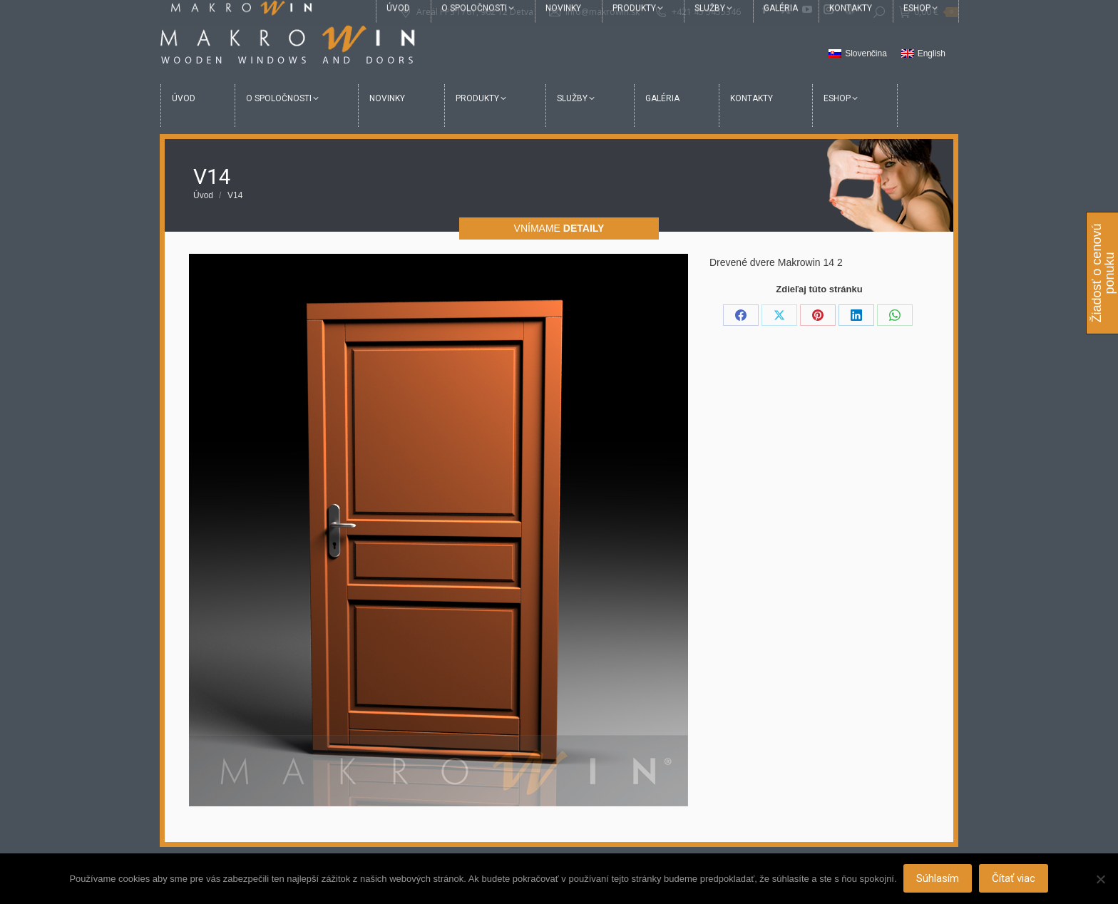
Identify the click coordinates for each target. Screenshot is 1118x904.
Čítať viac (1014, 879)
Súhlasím (938, 879)
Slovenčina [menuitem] (866, 53)
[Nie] (1100, 879)
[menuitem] (857, 54)
